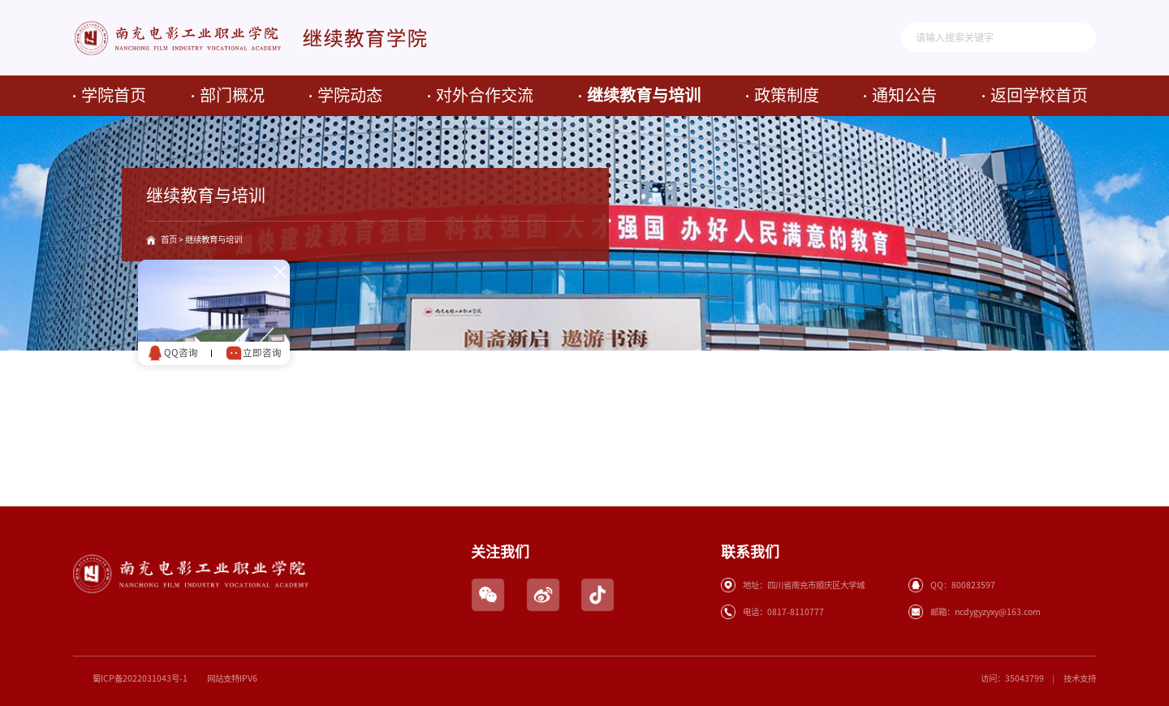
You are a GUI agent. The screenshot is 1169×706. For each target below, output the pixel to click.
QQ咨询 (170, 351)
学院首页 (113, 95)
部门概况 (232, 95)
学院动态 (349, 95)
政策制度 (786, 95)
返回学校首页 (1039, 95)
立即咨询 (251, 351)
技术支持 (1079, 678)
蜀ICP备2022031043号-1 (140, 678)
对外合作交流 (484, 95)
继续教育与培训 (644, 95)
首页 (169, 239)
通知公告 (904, 95)
